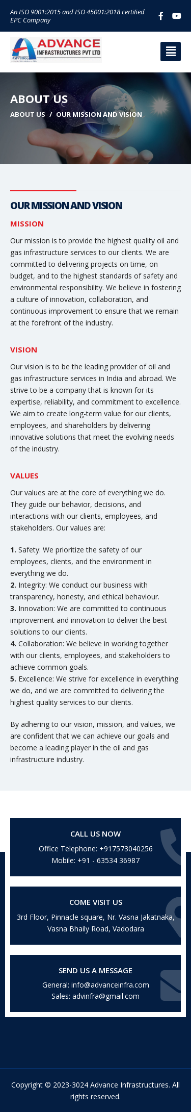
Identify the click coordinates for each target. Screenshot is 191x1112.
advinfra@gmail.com (106, 996)
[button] (170, 51)
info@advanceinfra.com (110, 985)
